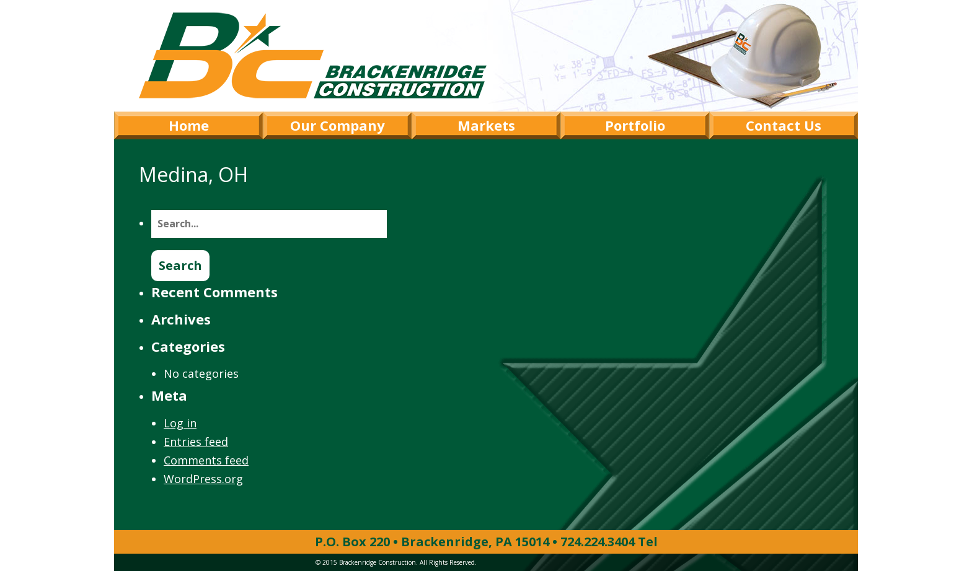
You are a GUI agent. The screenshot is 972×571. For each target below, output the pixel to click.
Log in (180, 423)
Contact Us (783, 125)
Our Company (337, 125)
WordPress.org (203, 478)
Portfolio (635, 125)
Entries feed (196, 441)
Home (189, 125)
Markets (486, 125)
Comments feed (206, 460)
